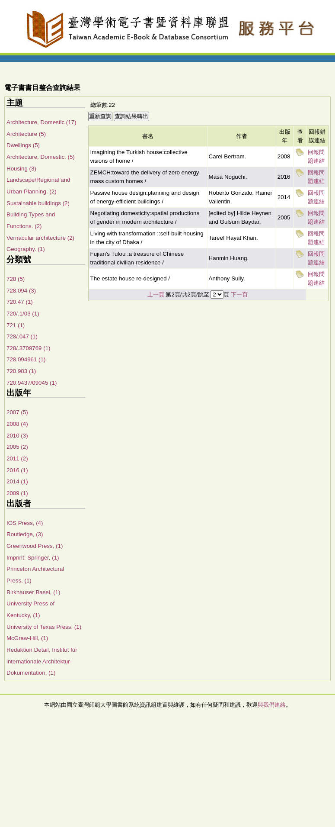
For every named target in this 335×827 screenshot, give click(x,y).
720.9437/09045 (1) (31, 383)
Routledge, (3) (24, 534)
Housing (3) (21, 168)
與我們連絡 (272, 705)
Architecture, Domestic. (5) (40, 157)
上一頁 (155, 294)
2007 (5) (17, 412)
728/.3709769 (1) (28, 348)
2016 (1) (17, 470)
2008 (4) (17, 424)
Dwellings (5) (23, 145)
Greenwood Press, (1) (34, 546)
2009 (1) (17, 493)
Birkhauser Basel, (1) (33, 592)
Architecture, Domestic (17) (41, 122)
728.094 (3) (21, 290)
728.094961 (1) (25, 359)
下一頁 (239, 294)
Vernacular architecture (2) (40, 238)
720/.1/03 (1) (22, 313)
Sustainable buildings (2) (38, 203)
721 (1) (15, 325)
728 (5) (15, 279)
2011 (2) (17, 458)
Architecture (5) (26, 134)
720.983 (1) (21, 371)
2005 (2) (17, 447)
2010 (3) (17, 435)
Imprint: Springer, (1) (32, 557)
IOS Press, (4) (24, 523)
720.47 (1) (19, 302)
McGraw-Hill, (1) (27, 638)
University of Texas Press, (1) (43, 627)
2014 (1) (17, 481)
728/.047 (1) (22, 336)
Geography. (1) (25, 249)
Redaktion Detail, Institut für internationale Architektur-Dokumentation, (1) (41, 661)
